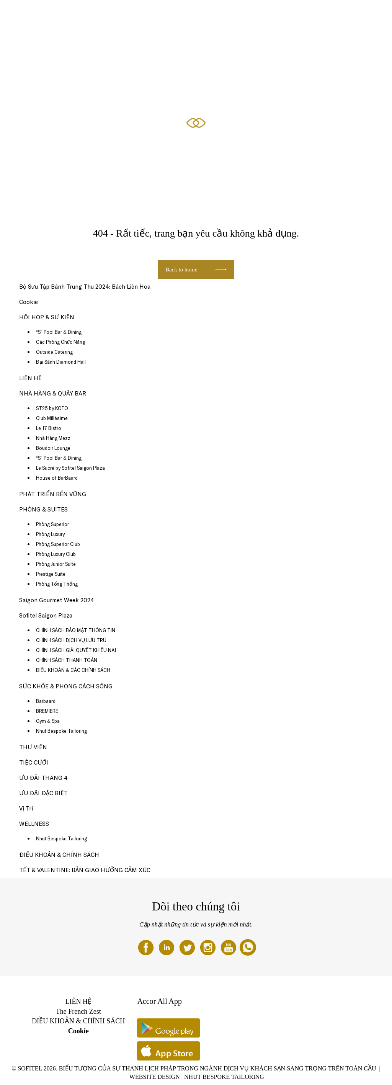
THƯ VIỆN (33, 747)
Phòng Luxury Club (56, 554)
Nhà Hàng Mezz (53, 438)
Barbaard (46, 701)
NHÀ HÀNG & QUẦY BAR (164, 14)
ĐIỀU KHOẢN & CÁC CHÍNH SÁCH (73, 670)
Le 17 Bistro (48, 428)
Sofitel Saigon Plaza (45, 615)
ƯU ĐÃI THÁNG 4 (116, 14)
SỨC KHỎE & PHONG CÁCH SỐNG (231, 14)
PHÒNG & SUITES (74, 14)
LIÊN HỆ (30, 378)
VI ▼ (366, 14)
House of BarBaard (57, 478)
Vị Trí (26, 808)
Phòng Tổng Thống (57, 584)
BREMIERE (47, 711)
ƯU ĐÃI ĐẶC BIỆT (289, 14)
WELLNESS (34, 823)
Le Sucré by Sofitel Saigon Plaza (70, 468)
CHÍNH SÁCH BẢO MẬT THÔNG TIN (75, 630)
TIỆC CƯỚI (33, 762)
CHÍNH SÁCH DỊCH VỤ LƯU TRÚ (71, 640)
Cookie (28, 302)
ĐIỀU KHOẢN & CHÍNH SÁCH (59, 854)
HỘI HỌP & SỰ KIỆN (334, 14)
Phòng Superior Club (58, 544)
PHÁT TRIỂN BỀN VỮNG (52, 494)
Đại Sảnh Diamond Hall (61, 362)
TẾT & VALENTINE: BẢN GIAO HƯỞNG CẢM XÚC (84, 870)
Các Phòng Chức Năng (60, 342)
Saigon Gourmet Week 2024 (56, 600)
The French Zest (78, 1011)
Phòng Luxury (50, 534)
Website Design (154, 1077)
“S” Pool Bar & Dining (59, 332)
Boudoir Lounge (53, 448)
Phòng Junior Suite (56, 564)
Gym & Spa (48, 721)
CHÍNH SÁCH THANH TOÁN (66, 660)
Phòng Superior (52, 524)
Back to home (181, 269)
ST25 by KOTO (52, 408)
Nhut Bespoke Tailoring (61, 731)
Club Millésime (52, 418)
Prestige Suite (50, 574)
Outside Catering (54, 352)
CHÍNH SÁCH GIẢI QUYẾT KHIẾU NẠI (76, 650)
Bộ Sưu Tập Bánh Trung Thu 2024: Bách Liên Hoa (84, 286)
